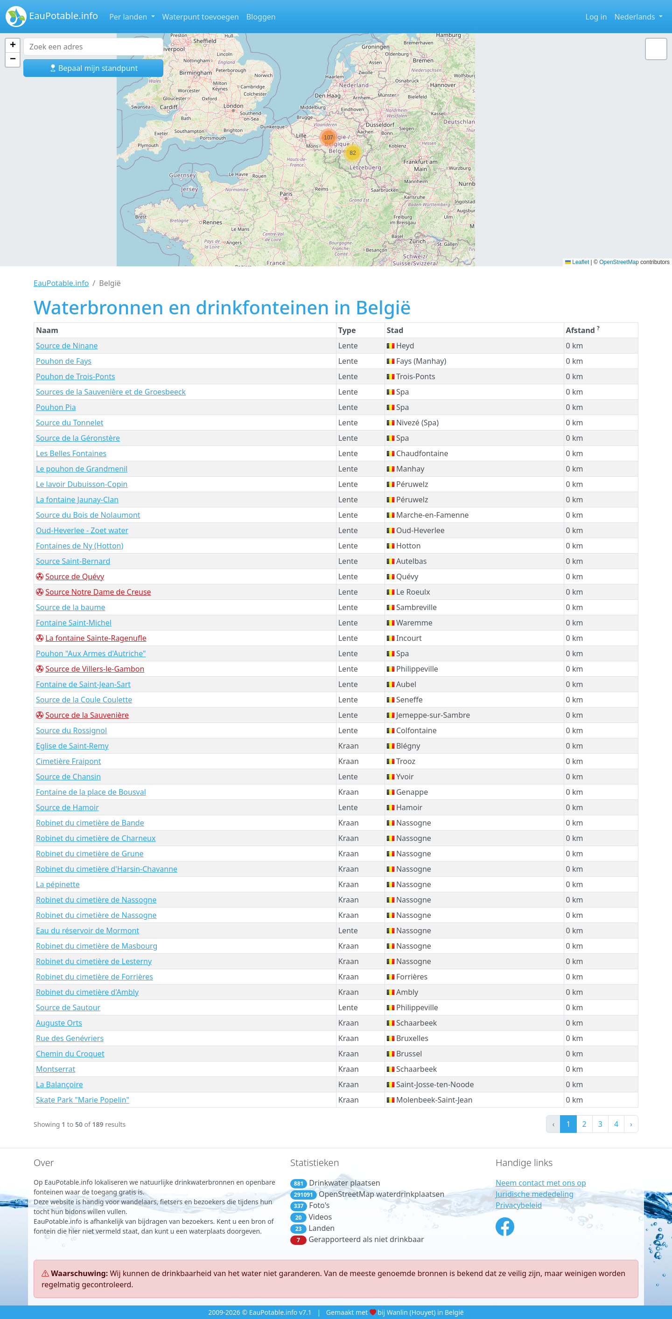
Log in (596, 17)
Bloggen (261, 17)
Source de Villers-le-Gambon (94, 669)
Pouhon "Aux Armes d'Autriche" (91, 653)
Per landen (129, 17)
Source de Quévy (74, 576)
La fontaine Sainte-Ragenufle (96, 638)
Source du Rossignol (71, 730)
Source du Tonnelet (70, 422)
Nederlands (636, 17)
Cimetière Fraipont (68, 761)
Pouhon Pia (56, 407)
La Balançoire (59, 1084)
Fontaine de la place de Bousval (91, 792)
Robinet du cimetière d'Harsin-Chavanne (106, 869)
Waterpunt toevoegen (200, 17)
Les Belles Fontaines (71, 453)
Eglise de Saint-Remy (72, 746)
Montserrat (55, 1069)
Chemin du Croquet (70, 1053)
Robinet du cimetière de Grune (90, 853)
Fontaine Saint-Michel (74, 623)
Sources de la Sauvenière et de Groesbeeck (111, 392)
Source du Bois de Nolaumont (88, 515)
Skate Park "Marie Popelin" (82, 1100)
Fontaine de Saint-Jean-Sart (83, 684)
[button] (328, 137)
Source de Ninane (67, 345)
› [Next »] (631, 1124)
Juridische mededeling (535, 1194)
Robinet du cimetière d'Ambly (87, 992)
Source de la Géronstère (78, 438)
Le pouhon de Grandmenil (81, 469)
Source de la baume (70, 607)
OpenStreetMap (619, 262)
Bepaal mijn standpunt (93, 68)
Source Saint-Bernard (73, 561)
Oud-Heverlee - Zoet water (82, 530)
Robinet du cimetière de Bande (90, 823)
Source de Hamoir (67, 807)
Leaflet (577, 262)
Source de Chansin (68, 776)
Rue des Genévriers (70, 1038)
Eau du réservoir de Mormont (87, 930)
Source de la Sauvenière (87, 715)
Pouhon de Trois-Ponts (75, 376)
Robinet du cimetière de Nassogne (96, 900)
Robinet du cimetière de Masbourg (96, 946)
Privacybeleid (519, 1205)
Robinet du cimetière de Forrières (94, 977)
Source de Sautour (68, 1007)
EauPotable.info (52, 16)
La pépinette (58, 884)
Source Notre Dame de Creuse (98, 592)
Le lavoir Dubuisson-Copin (82, 484)
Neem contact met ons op (541, 1183)
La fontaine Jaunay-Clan (77, 499)
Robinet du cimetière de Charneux (95, 838)
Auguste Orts (59, 1023)
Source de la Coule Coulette (84, 699)
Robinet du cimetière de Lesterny (94, 961)
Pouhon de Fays (63, 361)
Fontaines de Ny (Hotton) (79, 546)
